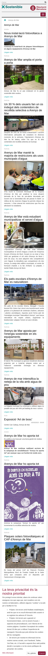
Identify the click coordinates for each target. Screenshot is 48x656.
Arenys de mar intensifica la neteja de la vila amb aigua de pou (23, 381)
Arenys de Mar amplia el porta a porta (23, 61)
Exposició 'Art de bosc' (18, 419)
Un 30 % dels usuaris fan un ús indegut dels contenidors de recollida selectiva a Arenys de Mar (23, 109)
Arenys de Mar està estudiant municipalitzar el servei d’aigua (23, 218)
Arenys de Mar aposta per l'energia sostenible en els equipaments (20, 333)
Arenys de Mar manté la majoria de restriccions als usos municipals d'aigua (23, 155)
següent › (26, 587)
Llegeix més (8, 52)
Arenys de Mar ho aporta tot (21, 435)
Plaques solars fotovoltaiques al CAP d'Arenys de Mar (24, 538)
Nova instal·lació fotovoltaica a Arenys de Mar (23, 35)
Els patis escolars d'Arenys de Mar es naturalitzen (23, 280)
